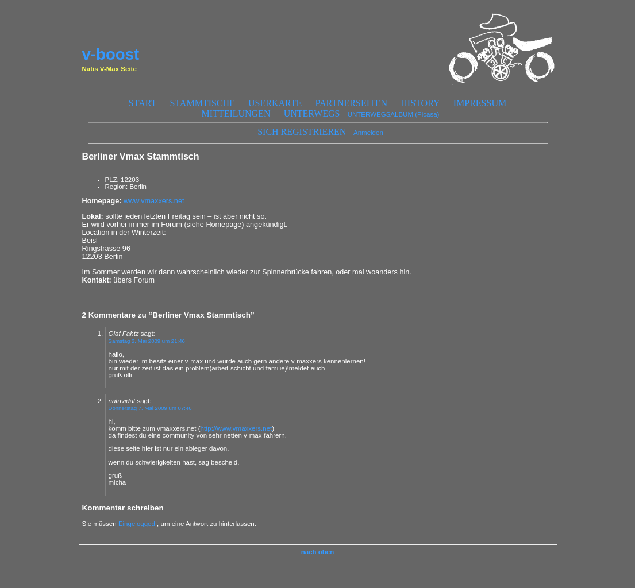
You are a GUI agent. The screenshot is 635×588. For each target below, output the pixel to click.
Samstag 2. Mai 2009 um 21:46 (147, 341)
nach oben (317, 551)
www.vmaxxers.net (154, 201)
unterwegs (312, 113)
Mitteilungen (236, 113)
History (420, 103)
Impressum (479, 103)
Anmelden (368, 132)
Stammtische (202, 103)
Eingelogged (136, 523)
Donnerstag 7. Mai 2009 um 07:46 (150, 408)
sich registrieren (301, 132)
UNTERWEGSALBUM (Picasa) (394, 114)
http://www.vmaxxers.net (236, 428)
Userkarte (275, 103)
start (142, 103)
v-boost (111, 54)
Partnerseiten (351, 103)
